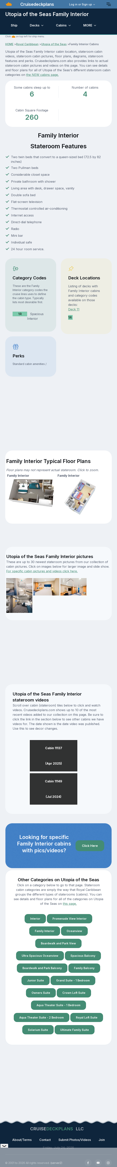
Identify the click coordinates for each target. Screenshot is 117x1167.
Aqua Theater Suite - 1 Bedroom (58, 1005)
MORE (87, 25)
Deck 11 (73, 309)
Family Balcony (84, 968)
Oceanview (74, 931)
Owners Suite (41, 992)
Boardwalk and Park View (58, 943)
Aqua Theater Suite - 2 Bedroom (41, 1017)
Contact (45, 1140)
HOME (9, 44)
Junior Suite (35, 980)
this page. (70, 904)
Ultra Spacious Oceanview (40, 955)
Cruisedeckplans (36, 4)
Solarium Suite (38, 1029)
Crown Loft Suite (73, 992)
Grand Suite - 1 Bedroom (73, 980)
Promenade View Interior (69, 918)
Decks (35, 25)
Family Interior (44, 931)
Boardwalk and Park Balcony (42, 968)
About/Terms (22, 1140)
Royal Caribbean (27, 44)
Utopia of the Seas (54, 44)
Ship (14, 25)
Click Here (90, 846)
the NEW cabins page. (42, 75)
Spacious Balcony (83, 955)
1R (20, 314)
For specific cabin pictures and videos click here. (42, 571)
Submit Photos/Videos (74, 1140)
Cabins (61, 25)
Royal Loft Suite (86, 1017)
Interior (35, 918)
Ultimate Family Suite (74, 1029)
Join (102, 1140)
